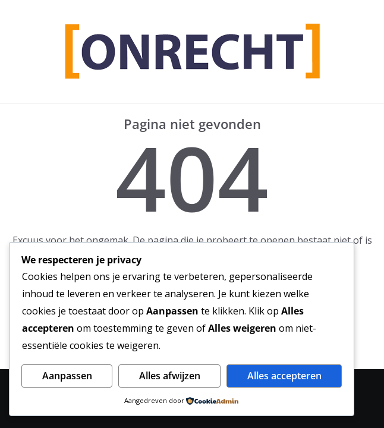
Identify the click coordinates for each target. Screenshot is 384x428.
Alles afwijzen (169, 375)
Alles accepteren (284, 375)
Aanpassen (67, 375)
